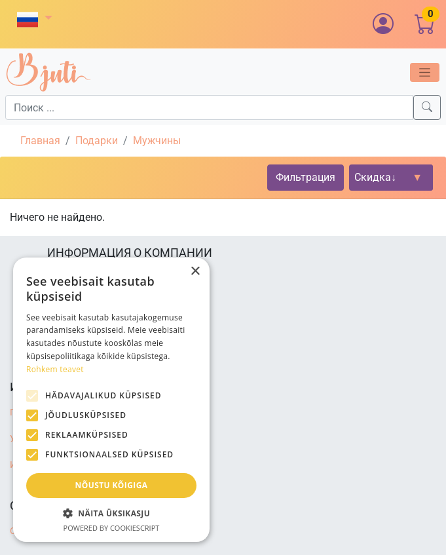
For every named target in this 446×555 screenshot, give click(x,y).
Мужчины (157, 140)
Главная (40, 140)
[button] (35, 19)
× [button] (195, 272)
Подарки (96, 140)
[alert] (111, 400)
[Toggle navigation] (424, 72)
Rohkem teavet (55, 369)
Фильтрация (305, 177)
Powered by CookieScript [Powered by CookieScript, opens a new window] (112, 528)
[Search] (427, 107)
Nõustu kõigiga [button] (111, 485)
